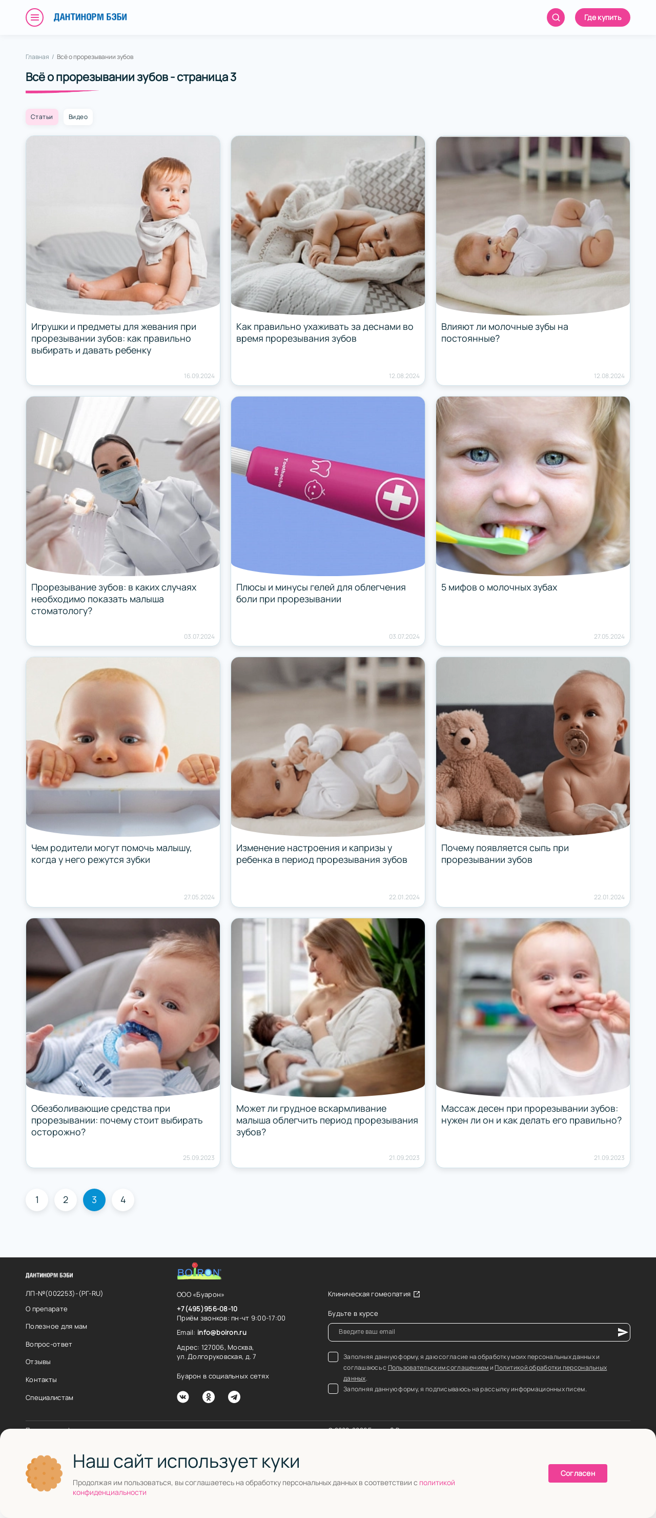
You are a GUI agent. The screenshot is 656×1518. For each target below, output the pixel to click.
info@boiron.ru (222, 1332)
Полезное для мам (56, 1326)
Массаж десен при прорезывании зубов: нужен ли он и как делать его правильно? (532, 1114)
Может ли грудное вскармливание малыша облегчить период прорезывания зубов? (312, 1120)
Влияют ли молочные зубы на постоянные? (505, 332)
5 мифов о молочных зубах (499, 587)
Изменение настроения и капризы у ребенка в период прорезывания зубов (323, 853)
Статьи (42, 116)
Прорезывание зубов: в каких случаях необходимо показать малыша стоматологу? (115, 599)
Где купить (602, 17)
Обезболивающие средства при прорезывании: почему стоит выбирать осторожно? (118, 1120)
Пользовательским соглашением (438, 1367)
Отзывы (38, 1361)
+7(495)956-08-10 (207, 1308)
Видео (78, 116)
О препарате (47, 1308)
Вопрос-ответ (49, 1344)
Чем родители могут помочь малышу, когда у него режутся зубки (113, 853)
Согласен (578, 1473)
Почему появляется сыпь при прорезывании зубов (505, 853)
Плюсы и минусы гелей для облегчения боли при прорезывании (322, 593)
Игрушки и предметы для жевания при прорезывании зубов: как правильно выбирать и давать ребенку (115, 339)
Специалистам (49, 1397)
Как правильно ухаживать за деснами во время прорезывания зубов (325, 332)
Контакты (41, 1379)
